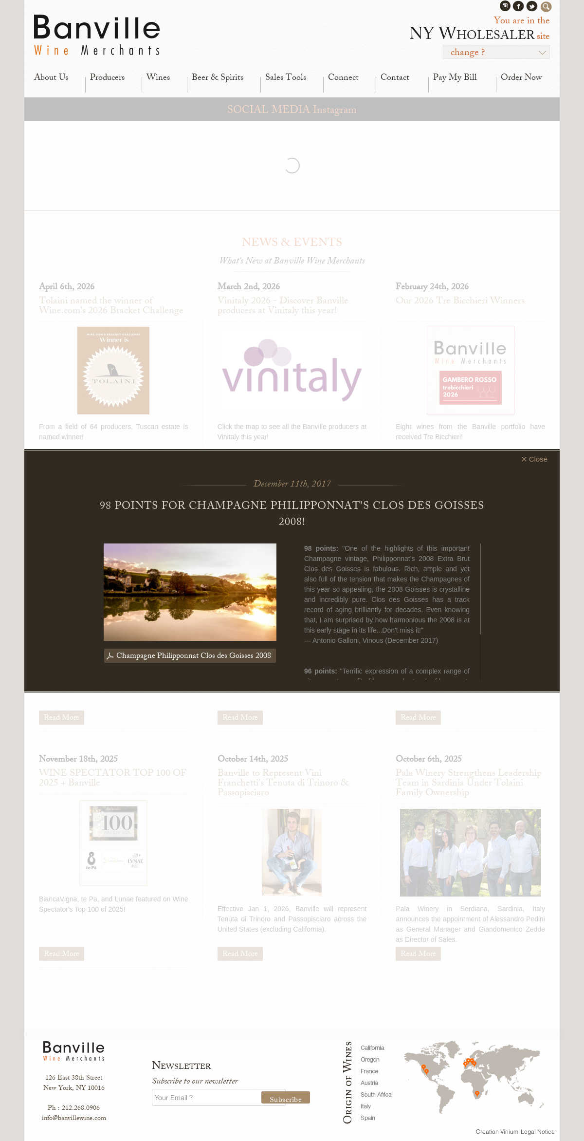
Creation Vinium (497, 1131)
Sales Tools (285, 78)
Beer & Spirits (217, 78)
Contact (395, 78)
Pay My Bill (455, 78)
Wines (158, 78)
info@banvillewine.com (74, 1119)
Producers (107, 78)
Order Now (521, 78)
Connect (343, 78)
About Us (51, 78)
